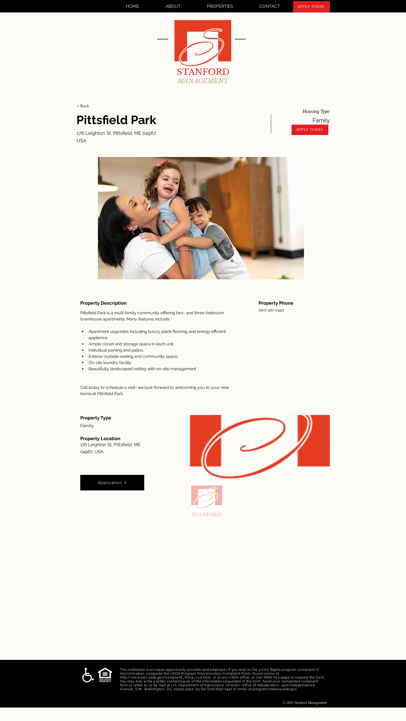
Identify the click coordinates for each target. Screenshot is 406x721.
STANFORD (203, 72)
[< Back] (94, 106)
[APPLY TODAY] (311, 6)
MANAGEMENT (202, 81)
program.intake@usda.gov (274, 689)
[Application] (112, 482)
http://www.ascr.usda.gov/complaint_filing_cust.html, (166, 677)
